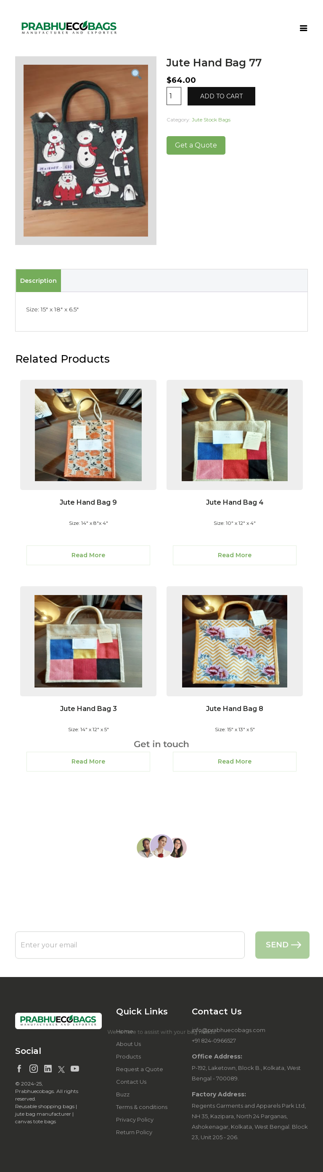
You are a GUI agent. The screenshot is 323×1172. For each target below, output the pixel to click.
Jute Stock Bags (211, 119)
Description (38, 280)
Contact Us (131, 1081)
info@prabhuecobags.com (228, 1030)
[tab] (38, 280)
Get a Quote (196, 145)
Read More (88, 555)
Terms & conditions (141, 1107)
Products (128, 1056)
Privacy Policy (135, 1119)
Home (124, 1031)
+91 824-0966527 (214, 1040)
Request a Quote (139, 1069)
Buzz (123, 1094)
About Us (128, 1043)
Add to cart (221, 96)
